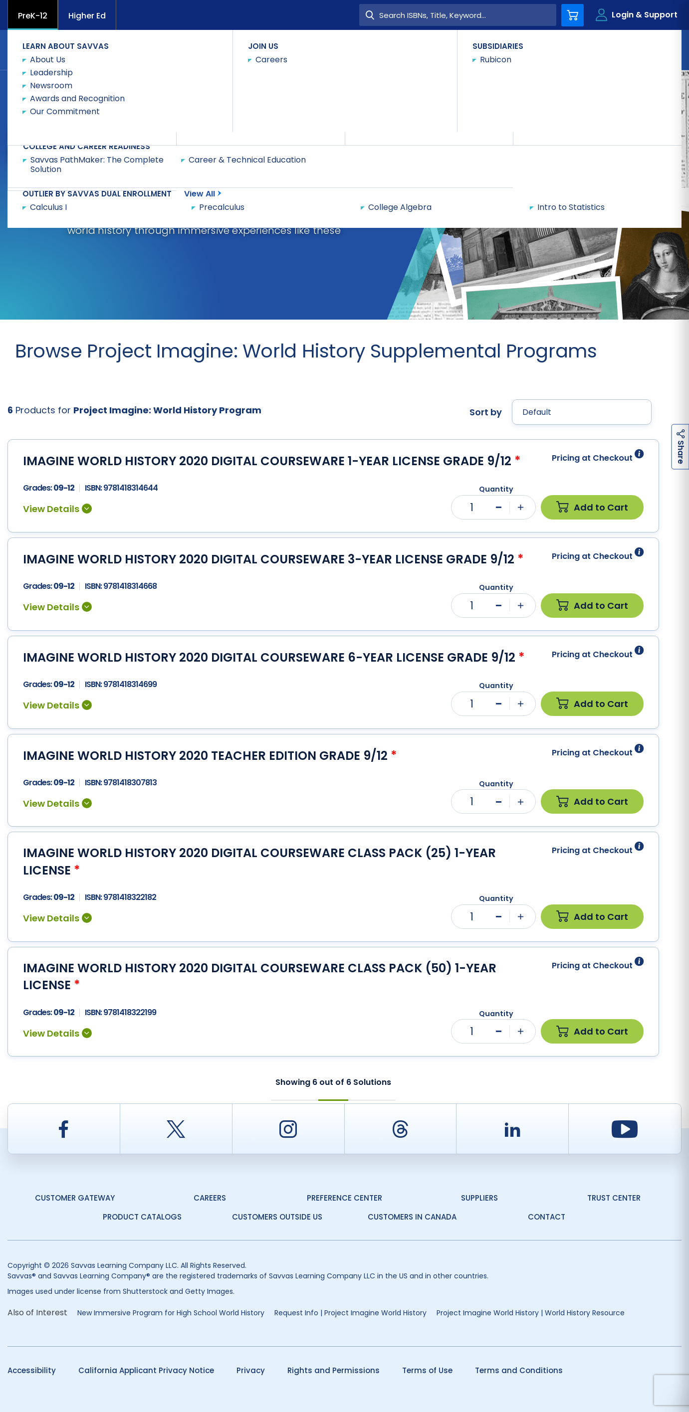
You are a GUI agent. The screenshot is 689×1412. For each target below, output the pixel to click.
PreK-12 (32, 15)
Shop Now (310, 87)
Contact (639, 49)
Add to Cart (592, 507)
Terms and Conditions (519, 1370)
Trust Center (614, 1198)
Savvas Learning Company (50, 88)
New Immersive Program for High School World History (170, 1313)
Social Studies (136, 88)
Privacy (250, 1370)
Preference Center (344, 1198)
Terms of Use (427, 1370)
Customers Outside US (277, 1217)
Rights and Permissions (333, 1370)
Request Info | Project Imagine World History (350, 1313)
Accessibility (31, 1370)
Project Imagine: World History (226, 88)
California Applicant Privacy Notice (146, 1370)
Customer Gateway (75, 1198)
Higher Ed (87, 15)
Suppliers (479, 1198)
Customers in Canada (412, 1217)
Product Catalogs (142, 1217)
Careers (210, 1198)
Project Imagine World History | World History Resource (531, 1313)
